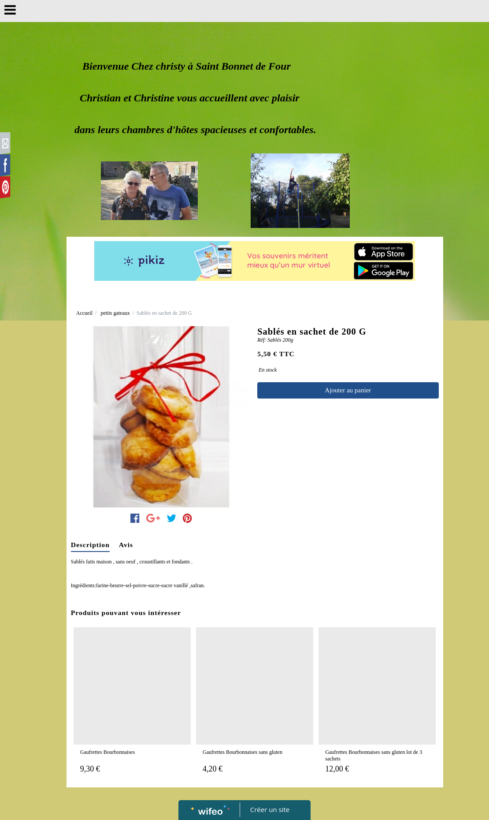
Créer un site (269, 809)
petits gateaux (115, 313)
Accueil (84, 313)
